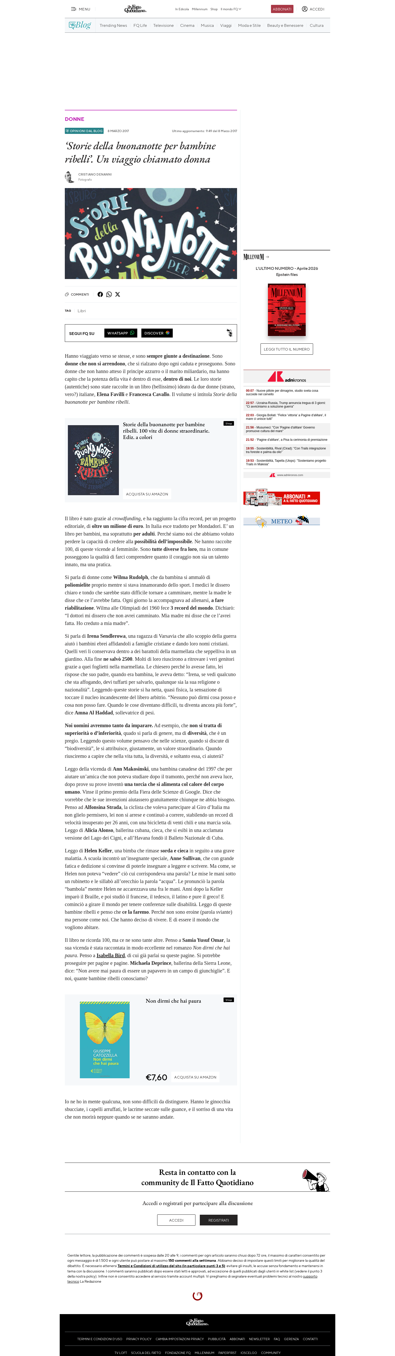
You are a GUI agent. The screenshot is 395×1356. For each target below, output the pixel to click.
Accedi (176, 1220)
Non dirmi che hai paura (173, 1000)
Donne (74, 119)
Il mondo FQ (231, 9)
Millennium (199, 8)
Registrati (218, 1220)
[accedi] (313, 9)
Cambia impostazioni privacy (180, 1339)
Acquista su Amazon (147, 494)
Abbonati (282, 9)
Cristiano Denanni (95, 174)
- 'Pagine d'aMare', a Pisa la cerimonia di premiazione (286, 440)
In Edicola (182, 8)
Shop (214, 8)
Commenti (77, 294)
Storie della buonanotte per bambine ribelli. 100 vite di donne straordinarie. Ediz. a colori (166, 431)
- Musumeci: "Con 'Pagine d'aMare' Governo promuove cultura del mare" (280, 429)
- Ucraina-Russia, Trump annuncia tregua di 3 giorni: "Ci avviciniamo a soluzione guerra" (286, 404)
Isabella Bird (110, 955)
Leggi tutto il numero (287, 349)
